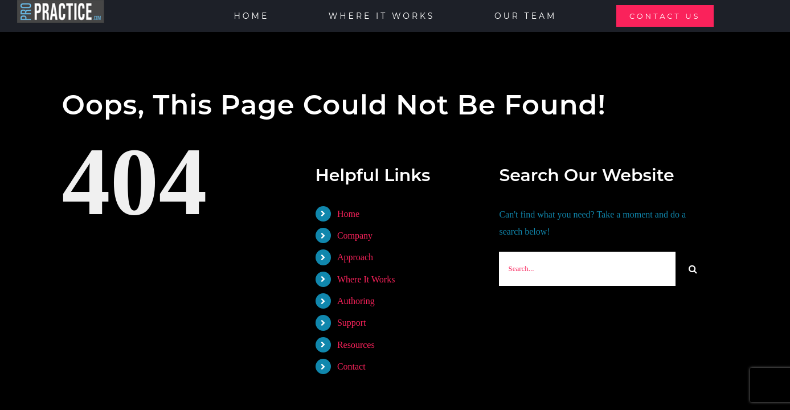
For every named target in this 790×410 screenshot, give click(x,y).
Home (348, 214)
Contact (351, 366)
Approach (355, 257)
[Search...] (587, 269)
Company (355, 235)
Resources (356, 345)
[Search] (693, 269)
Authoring (356, 301)
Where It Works (366, 279)
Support (351, 322)
